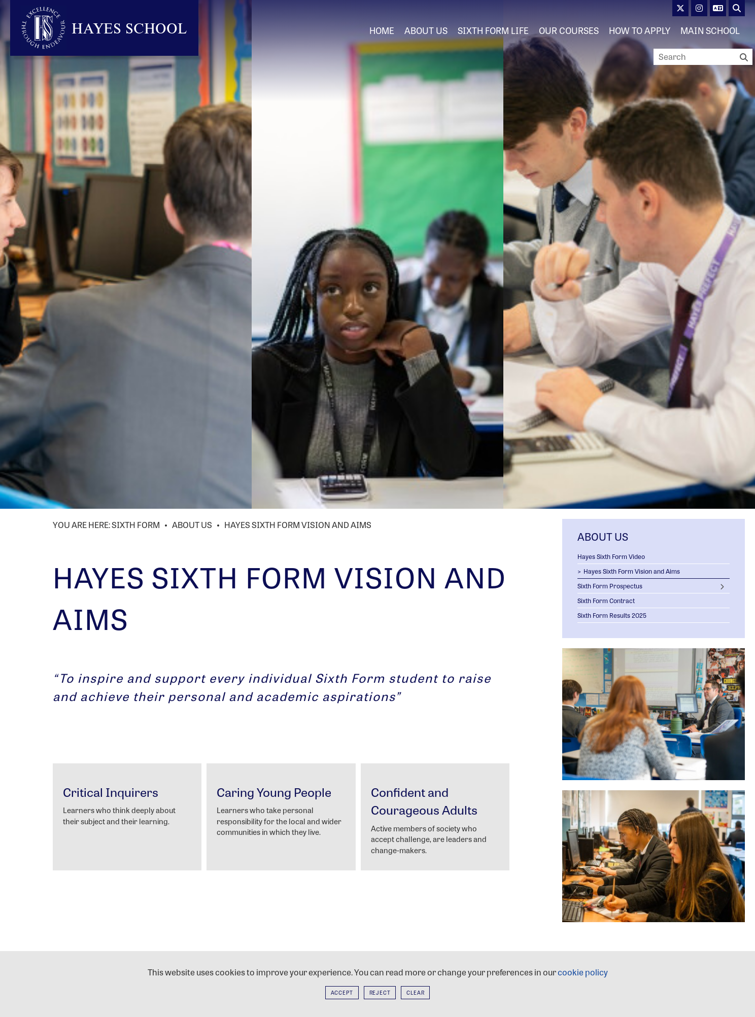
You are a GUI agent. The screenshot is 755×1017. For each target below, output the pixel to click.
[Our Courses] (569, 30)
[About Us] (426, 30)
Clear (415, 992)
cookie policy (583, 972)
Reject (380, 992)
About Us (192, 525)
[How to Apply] (639, 30)
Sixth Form (136, 525)
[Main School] (710, 30)
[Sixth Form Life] (493, 30)
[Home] (104, 28)
